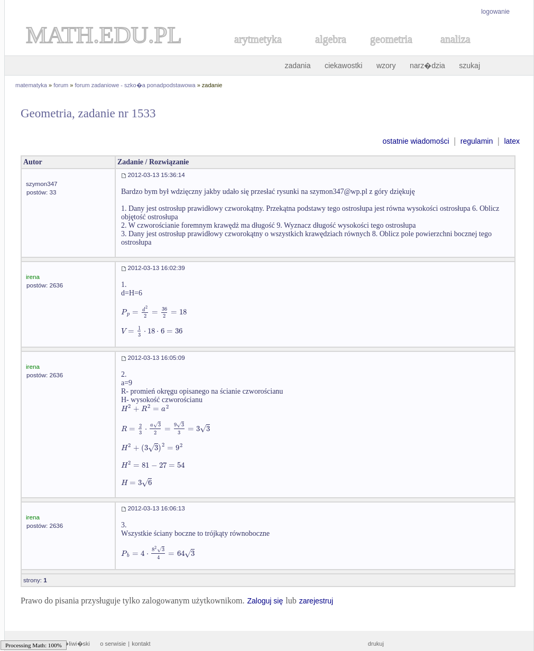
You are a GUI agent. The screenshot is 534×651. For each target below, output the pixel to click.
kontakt (141, 643)
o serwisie (113, 643)
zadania (297, 65)
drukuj (376, 643)
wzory (386, 65)
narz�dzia (427, 65)
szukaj (469, 65)
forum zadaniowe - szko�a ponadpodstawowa (135, 85)
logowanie (495, 11)
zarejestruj (316, 601)
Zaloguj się (265, 601)
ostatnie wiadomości (415, 141)
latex (512, 141)
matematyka (31, 85)
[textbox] (154, 312)
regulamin (477, 141)
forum (60, 85)
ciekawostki (344, 65)
